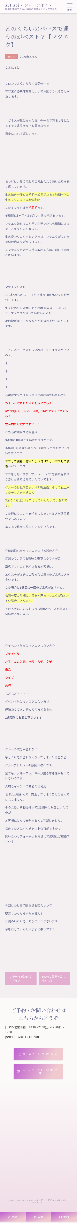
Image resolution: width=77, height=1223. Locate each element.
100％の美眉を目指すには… (52, 979)
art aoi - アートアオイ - (28, 5)
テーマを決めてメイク (23, 979)
